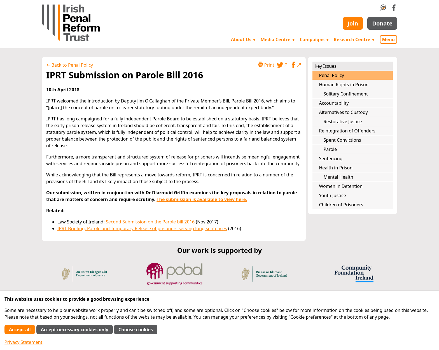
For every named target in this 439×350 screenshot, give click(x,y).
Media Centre (278, 39)
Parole (330, 149)
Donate (382, 23)
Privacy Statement (23, 342)
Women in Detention (341, 186)
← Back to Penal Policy (69, 65)
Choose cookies (135, 329)
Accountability (334, 103)
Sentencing (331, 158)
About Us (243, 39)
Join (352, 23)
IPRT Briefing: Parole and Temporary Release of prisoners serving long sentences (142, 228)
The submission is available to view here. (202, 199)
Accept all (20, 329)
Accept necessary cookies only (74, 329)
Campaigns (315, 39)
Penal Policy (331, 75)
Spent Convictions (342, 140)
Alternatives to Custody (343, 112)
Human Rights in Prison (344, 84)
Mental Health (338, 177)
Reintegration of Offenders (347, 131)
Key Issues (326, 66)
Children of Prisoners (341, 205)
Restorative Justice (343, 121)
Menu (388, 39)
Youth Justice (332, 195)
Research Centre (354, 39)
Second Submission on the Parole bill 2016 (150, 222)
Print (266, 65)
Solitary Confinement (346, 94)
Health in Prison (336, 168)
